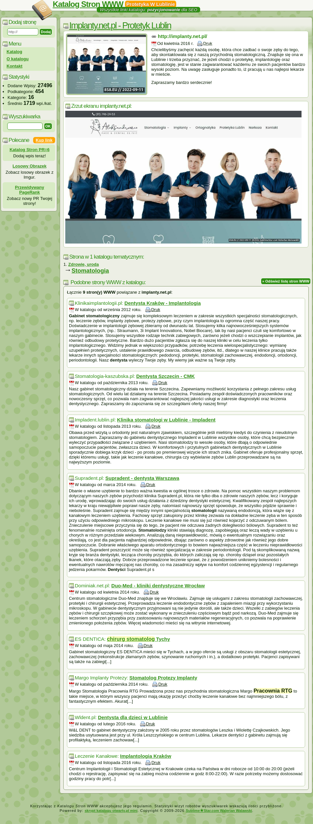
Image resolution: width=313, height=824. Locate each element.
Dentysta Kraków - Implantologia (162, 303)
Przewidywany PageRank (29, 190)
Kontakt (14, 66)
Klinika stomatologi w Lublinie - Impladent (166, 419)
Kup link (44, 140)
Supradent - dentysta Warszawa (142, 478)
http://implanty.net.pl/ (182, 36)
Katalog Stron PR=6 (30, 149)
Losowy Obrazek (29, 166)
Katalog (14, 51)
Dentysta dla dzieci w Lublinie (133, 717)
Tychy (138, 639)
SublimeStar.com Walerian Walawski (219, 811)
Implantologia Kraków (145, 756)
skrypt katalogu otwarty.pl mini (111, 811)
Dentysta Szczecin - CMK (165, 376)
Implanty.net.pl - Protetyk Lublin (120, 25)
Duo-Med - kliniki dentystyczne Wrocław (158, 585)
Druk (207, 43)
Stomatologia (90, 270)
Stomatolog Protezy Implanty (163, 677)
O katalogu (18, 58)
